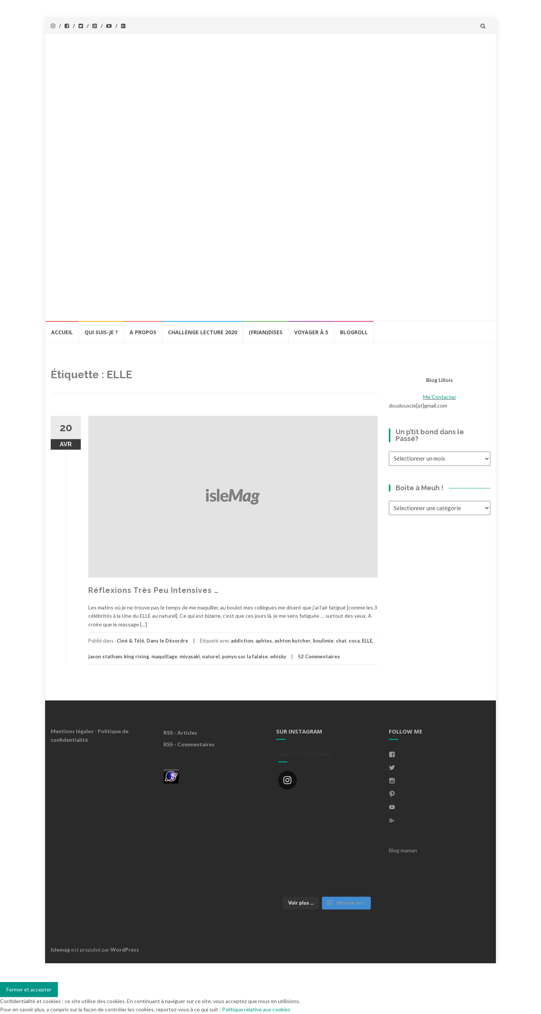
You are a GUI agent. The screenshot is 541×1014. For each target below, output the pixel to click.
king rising (136, 656)
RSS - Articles (180, 732)
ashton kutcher (292, 641)
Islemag (60, 949)
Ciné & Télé (130, 641)
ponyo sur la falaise (245, 656)
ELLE (367, 641)
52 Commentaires (319, 656)
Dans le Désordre (167, 641)
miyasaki (190, 656)
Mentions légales (72, 731)
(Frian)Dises (266, 332)
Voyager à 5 (311, 332)
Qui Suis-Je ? (101, 332)
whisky (278, 656)
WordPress (124, 949)
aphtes (263, 641)
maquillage (164, 656)
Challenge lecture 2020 (202, 332)
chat (341, 641)
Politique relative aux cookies (256, 1009)
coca (354, 641)
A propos (143, 332)
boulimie (323, 641)
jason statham (105, 656)
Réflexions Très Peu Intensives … (153, 590)
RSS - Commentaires (189, 744)
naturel (211, 656)
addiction (242, 641)
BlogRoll (354, 332)
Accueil (62, 332)
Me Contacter (439, 397)
